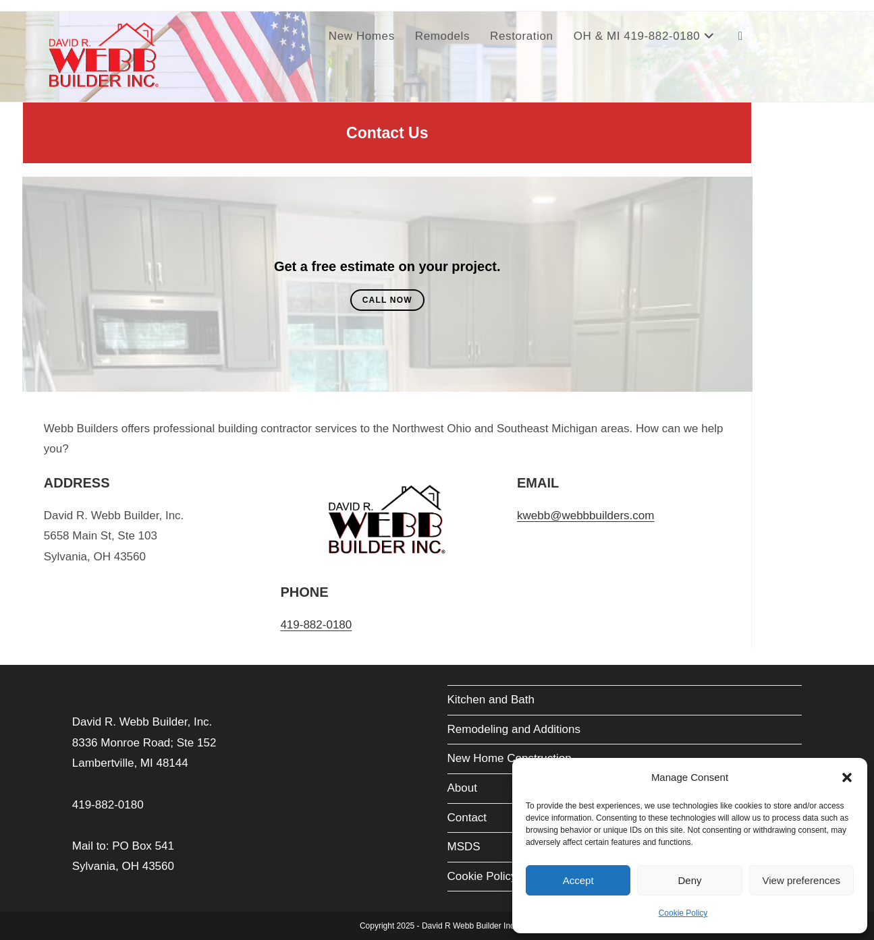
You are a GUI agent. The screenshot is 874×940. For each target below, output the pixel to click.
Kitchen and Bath (491, 699)
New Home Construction (509, 758)
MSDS (464, 846)
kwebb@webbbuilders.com (585, 515)
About (462, 788)
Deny (689, 880)
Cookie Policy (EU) (495, 876)
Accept (578, 880)
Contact (467, 817)
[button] (847, 777)
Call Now (387, 300)
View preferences (802, 880)
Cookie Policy (683, 913)
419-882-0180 (316, 624)
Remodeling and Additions (514, 729)
